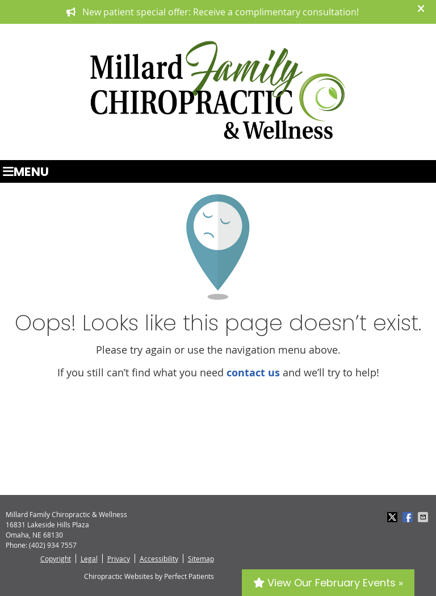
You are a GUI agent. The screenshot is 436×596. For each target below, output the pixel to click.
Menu (26, 171)
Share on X (393, 517)
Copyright (55, 558)
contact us (253, 373)
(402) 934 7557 (53, 544)
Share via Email (424, 517)
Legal (89, 558)
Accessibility (159, 558)
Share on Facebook (409, 517)
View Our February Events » (328, 583)
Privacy (118, 558)
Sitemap (201, 558)
